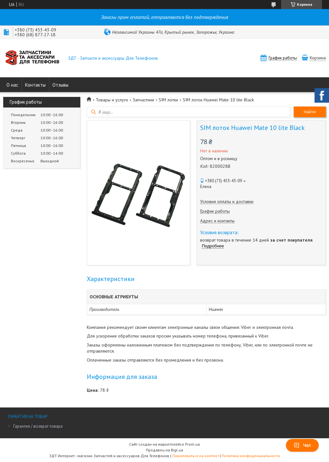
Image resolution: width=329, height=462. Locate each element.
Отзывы (60, 84)
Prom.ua (192, 444)
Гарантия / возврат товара (38, 426)
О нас (12, 84)
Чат (302, 445)
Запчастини (143, 100)
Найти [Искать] (310, 111)
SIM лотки (168, 100)
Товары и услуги (112, 100)
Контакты (35, 84)
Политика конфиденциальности (251, 455)
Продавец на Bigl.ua (164, 450)
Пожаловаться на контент (195, 455)
